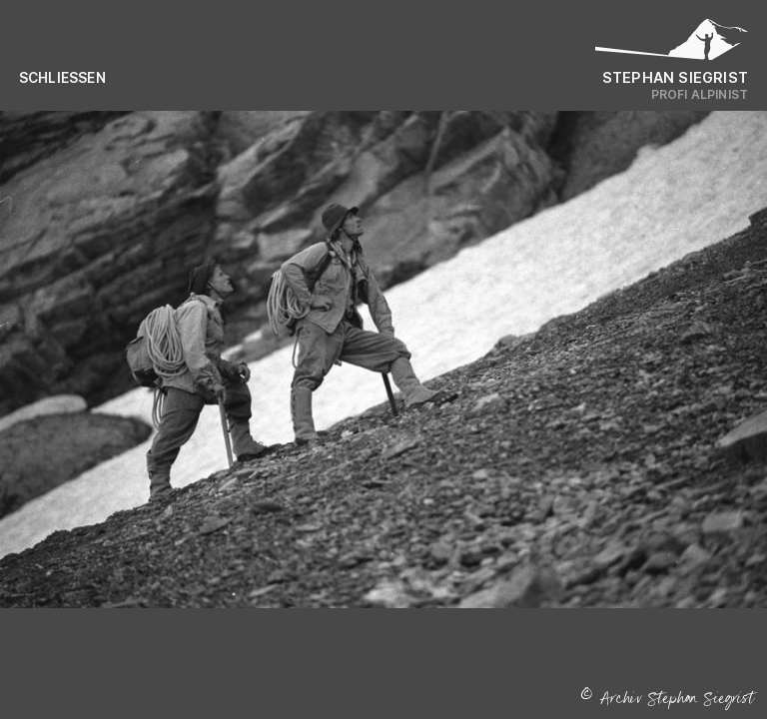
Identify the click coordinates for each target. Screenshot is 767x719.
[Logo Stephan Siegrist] (672, 44)
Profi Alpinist (700, 94)
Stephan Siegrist (675, 77)
